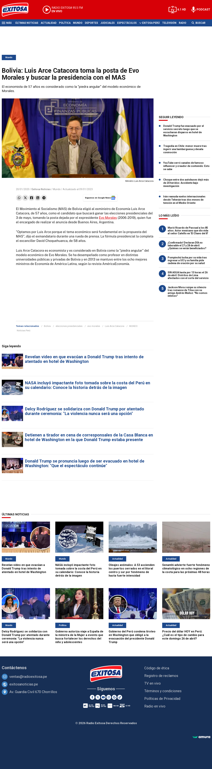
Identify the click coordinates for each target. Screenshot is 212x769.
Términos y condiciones (163, 691)
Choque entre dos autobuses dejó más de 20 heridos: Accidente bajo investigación (186, 182)
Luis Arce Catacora (114, 326)
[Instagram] (108, 697)
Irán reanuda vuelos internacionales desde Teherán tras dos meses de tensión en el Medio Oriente (184, 199)
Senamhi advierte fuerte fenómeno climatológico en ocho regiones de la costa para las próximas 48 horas (186, 568)
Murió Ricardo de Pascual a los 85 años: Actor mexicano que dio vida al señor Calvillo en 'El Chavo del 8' (188, 230)
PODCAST (203, 9)
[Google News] (114, 697)
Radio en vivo (154, 706)
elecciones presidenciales (69, 326)
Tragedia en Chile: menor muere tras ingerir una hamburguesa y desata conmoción (185, 149)
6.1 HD (181, 9)
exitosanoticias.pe (23, 684)
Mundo (77, 22)
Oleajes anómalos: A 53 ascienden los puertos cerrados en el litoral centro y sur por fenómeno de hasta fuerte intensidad (132, 570)
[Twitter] (97, 697)
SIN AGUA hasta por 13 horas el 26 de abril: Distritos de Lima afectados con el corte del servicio (188, 275)
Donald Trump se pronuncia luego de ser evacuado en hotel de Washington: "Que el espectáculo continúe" (84, 463)
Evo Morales (108, 218)
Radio (182, 22)
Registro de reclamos (161, 676)
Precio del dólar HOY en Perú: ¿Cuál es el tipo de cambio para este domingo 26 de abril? (183, 635)
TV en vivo (152, 683)
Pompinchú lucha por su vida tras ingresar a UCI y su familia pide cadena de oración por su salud (187, 260)
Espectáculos (127, 22)
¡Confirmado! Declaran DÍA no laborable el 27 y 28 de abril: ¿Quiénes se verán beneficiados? (187, 245)
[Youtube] (103, 697)
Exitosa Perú (151, 22)
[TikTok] (119, 697)
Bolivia (47, 326)
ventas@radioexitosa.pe (28, 676)
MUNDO (133, 326)
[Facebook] (92, 697)
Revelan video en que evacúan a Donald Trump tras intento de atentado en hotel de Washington (84, 359)
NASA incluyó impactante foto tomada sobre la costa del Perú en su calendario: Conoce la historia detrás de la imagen (87, 385)
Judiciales (108, 22)
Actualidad (49, 22)
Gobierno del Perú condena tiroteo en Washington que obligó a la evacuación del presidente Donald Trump (132, 637)
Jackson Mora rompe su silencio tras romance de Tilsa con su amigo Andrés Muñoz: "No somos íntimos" (187, 291)
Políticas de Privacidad (162, 698)
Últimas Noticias (26, 22)
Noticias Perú (23, 330)
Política (65, 22)
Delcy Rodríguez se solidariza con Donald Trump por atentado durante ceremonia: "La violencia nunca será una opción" (84, 411)
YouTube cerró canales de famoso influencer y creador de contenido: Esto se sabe (186, 166)
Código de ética (156, 668)
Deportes (91, 22)
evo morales (93, 326)
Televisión (169, 22)
